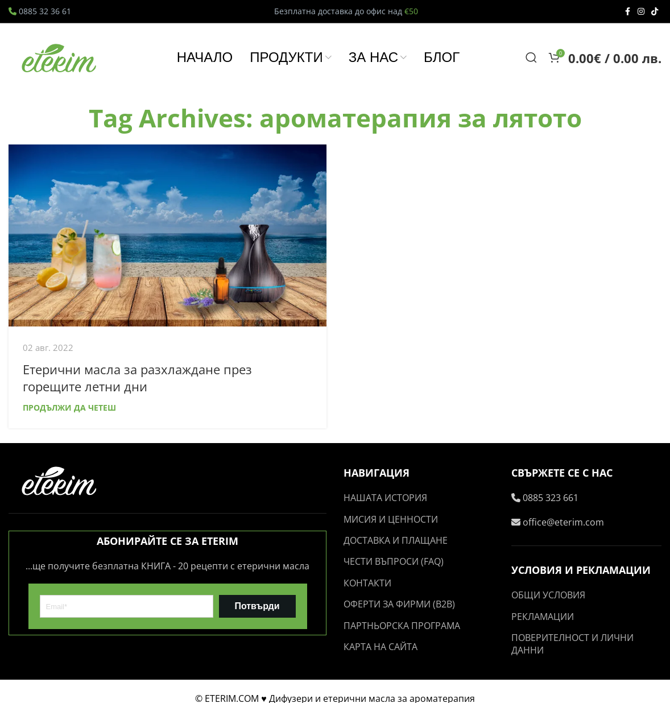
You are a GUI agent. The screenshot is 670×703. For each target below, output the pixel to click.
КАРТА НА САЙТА (380, 646)
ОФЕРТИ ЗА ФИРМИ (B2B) (399, 604)
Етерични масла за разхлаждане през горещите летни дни (137, 378)
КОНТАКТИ (367, 583)
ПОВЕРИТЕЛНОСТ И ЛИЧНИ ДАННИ (572, 643)
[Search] (531, 57)
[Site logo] (60, 56)
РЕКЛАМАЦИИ (542, 616)
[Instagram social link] (641, 11)
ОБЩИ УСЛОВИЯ (548, 595)
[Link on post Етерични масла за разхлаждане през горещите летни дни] (167, 235)
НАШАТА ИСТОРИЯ (385, 497)
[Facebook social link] (627, 11)
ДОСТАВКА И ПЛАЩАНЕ (396, 540)
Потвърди (256, 606)
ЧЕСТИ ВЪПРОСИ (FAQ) (394, 561)
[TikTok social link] (654, 11)
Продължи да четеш (69, 407)
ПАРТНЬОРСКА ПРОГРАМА (402, 625)
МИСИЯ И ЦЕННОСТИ (391, 519)
